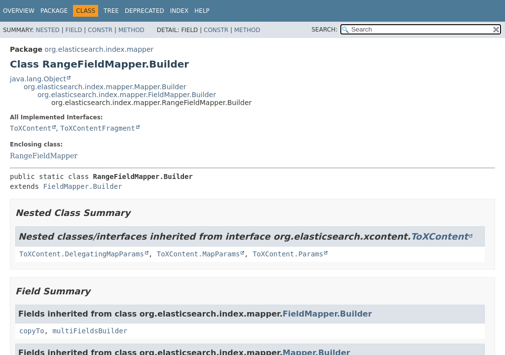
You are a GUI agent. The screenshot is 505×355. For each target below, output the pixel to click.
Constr (100, 30)
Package (54, 10)
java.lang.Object (38, 79)
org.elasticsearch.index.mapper (98, 49)
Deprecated (144, 10)
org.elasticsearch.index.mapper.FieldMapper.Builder (126, 95)
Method (131, 30)
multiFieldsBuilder (89, 331)
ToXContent (30, 128)
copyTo (31, 331)
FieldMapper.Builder (82, 186)
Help (202, 10)
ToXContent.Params (287, 254)
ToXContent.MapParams (198, 254)
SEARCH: (325, 29)
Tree (111, 10)
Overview (19, 10)
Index (179, 10)
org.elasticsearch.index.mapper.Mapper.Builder (105, 87)
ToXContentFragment (97, 128)
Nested (47, 30)
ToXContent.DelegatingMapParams (81, 254)
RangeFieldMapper (43, 156)
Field (73, 30)
